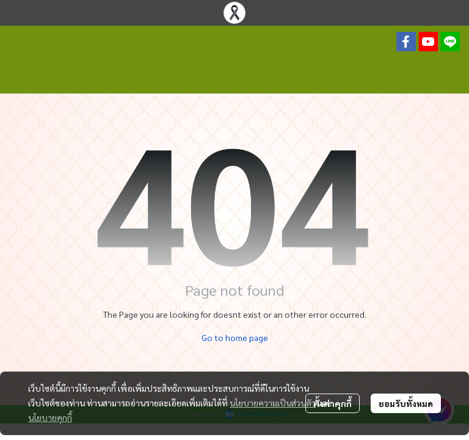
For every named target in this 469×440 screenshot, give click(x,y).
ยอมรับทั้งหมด (406, 403)
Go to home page (235, 337)
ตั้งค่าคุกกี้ (332, 403)
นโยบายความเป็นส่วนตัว (273, 402)
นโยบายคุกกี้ (50, 417)
